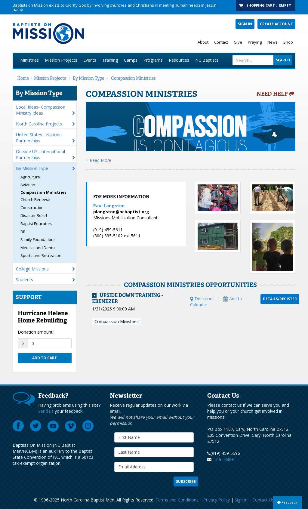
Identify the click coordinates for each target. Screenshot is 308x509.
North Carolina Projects (39, 124)
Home (23, 78)
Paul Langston (109, 205)
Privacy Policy (216, 500)
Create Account (276, 23)
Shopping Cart (260, 5)
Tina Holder (224, 459)
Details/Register (280, 298)
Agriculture (30, 177)
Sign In (245, 23)
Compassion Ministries (133, 78)
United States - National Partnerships (39, 137)
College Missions (32, 269)
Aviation (27, 184)
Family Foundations (38, 239)
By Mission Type (88, 78)
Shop (288, 42)
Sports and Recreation (40, 255)
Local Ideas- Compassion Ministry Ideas (40, 110)
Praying (255, 42)
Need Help (272, 93)
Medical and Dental (38, 247)
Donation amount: (36, 332)
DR (23, 231)
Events (89, 60)
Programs (153, 60)
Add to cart (44, 357)
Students (24, 279)
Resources (179, 60)
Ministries (29, 60)
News (272, 42)
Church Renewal (35, 199)
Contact (221, 42)
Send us (46, 411)
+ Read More (98, 160)
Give (238, 42)
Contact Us (263, 500)
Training (110, 60)
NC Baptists (206, 60)
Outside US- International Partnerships (40, 154)
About (203, 42)
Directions (202, 298)
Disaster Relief (33, 215)
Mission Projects (61, 60)
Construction (32, 207)
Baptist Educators (36, 223)
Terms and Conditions (177, 500)
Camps (130, 60)
